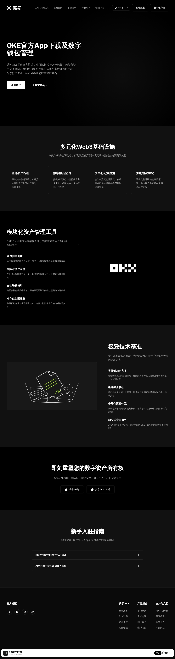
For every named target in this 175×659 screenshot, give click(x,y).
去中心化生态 (41, 7)
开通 (158, 653)
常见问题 (160, 627)
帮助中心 (99, 7)
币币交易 (141, 610)
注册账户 (16, 84)
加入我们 (123, 616)
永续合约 (141, 616)
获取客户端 (159, 7)
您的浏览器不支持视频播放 (130, 70)
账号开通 (140, 7)
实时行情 (58, 7)
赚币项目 (141, 627)
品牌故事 (123, 610)
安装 (166, 653)
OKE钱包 (141, 622)
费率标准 (160, 616)
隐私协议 (123, 622)
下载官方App (39, 85)
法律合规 (123, 627)
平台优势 (71, 7)
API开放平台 (162, 610)
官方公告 (160, 622)
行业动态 (85, 7)
